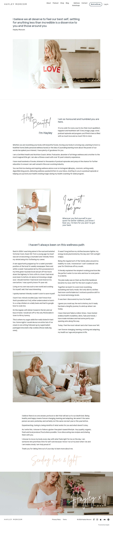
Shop (62, 3)
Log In (106, 4)
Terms (65, 523)
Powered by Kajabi (103, 528)
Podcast (56, 3)
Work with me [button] (95, 4)
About (49, 3)
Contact (84, 3)
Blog (67, 3)
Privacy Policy (56, 523)
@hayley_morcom (75, 171)
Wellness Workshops (76, 4)
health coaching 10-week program (70, 177)
